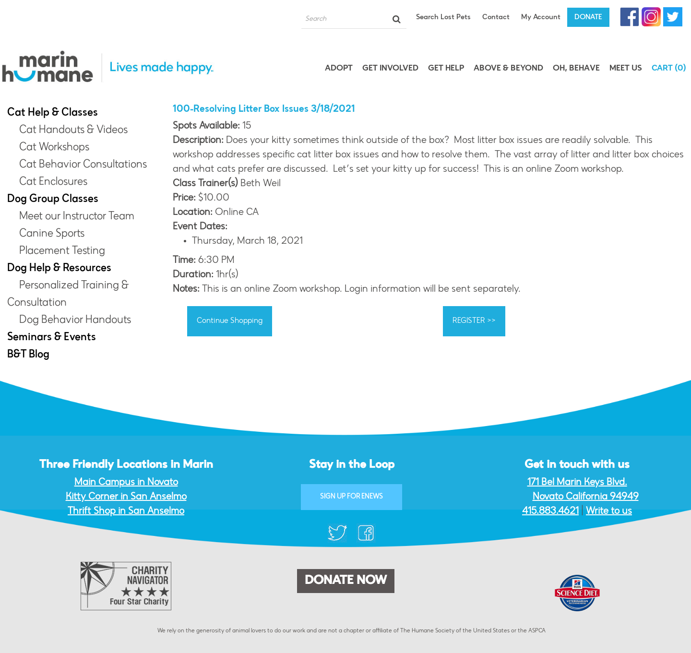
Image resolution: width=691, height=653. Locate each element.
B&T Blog (28, 355)
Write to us (609, 511)
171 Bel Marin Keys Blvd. (577, 482)
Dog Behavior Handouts (75, 320)
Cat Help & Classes (52, 113)
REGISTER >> (474, 321)
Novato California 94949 (586, 497)
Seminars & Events (51, 337)
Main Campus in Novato (126, 482)
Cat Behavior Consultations (83, 165)
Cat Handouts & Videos (73, 130)
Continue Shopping (229, 321)
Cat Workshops (54, 147)
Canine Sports (51, 234)
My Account (540, 17)
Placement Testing (62, 251)
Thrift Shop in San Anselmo (126, 511)
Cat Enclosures (53, 182)
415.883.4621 (550, 511)
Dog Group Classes (52, 199)
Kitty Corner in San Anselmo (126, 497)
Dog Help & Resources (59, 268)
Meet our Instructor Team (76, 217)
